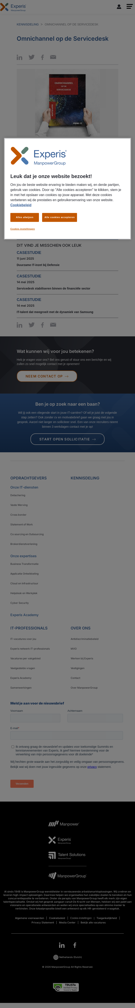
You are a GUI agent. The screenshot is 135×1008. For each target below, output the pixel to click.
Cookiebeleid (21, 205)
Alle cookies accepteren (59, 217)
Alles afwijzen (24, 217)
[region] (67, 188)
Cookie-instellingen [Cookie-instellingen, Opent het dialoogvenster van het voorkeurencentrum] (22, 229)
